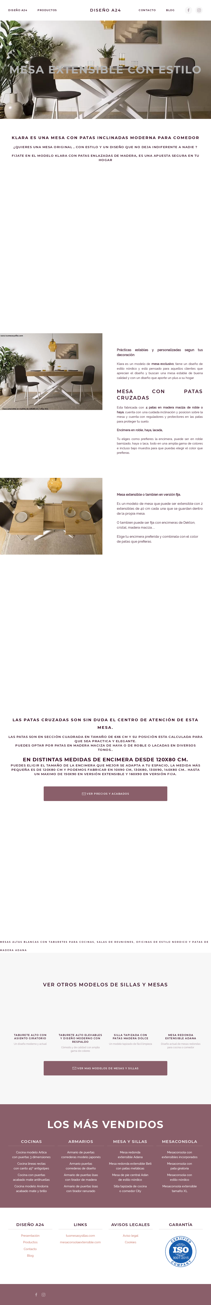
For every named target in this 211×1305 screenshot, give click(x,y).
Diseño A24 (17, 10)
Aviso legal (130, 1236)
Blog (170, 10)
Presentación (30, 1236)
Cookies (130, 1242)
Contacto (147, 10)
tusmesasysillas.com (80, 1236)
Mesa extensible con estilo (105, 69)
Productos (47, 10)
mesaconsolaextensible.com (80, 1242)
